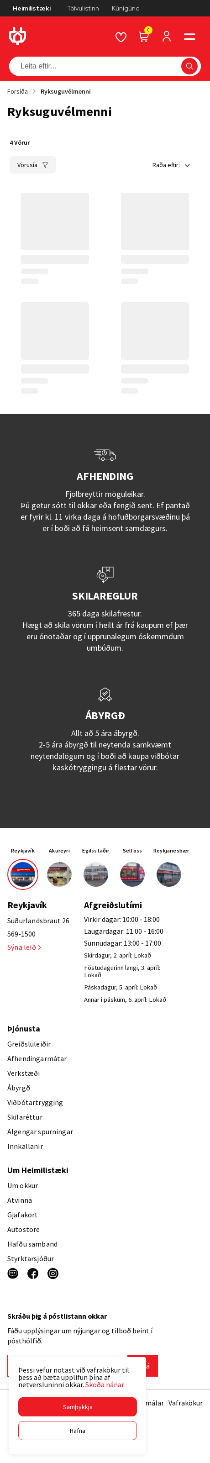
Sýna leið (24, 947)
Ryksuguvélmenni (66, 91)
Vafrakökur (185, 1402)
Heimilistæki (32, 8)
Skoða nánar (104, 1384)
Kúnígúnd (126, 8)
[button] (77, 1406)
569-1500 (21, 933)
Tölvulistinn (83, 8)
